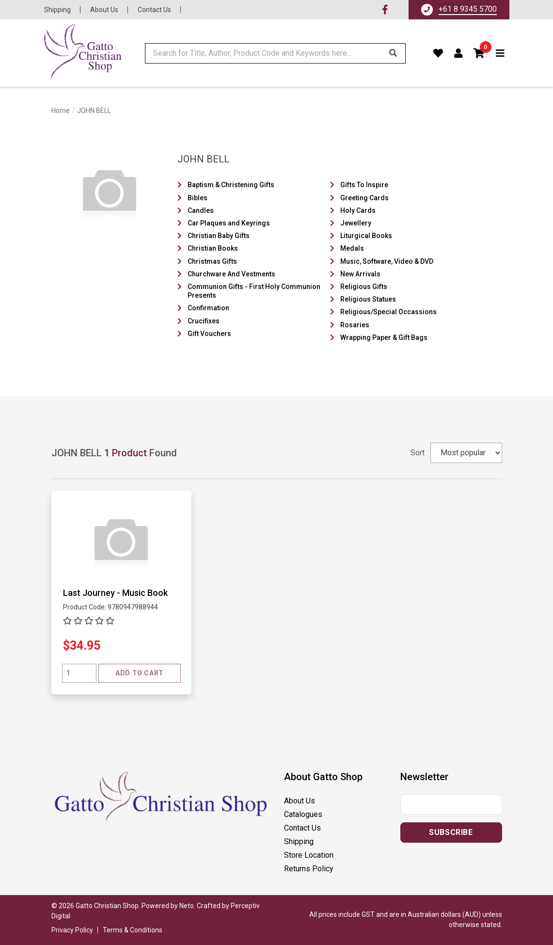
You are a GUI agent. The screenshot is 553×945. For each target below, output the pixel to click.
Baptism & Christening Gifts (231, 185)
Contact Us (154, 10)
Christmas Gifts (212, 261)
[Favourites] (438, 53)
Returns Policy (308, 868)
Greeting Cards (364, 198)
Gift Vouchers (209, 333)
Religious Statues (368, 299)
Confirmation (208, 308)
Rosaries (354, 325)
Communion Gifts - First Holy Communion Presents (254, 291)
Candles (201, 210)
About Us (104, 10)
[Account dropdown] (459, 53)
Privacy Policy (72, 930)
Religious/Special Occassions (388, 312)
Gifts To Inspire (364, 185)
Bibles (197, 198)
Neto (186, 906)
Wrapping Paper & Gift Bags (383, 337)
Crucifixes (204, 321)
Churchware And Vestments (231, 274)
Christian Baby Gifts (219, 236)
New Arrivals (360, 274)
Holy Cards (358, 210)
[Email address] (451, 804)
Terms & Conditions (132, 930)
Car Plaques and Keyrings (229, 223)
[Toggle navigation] (500, 53)
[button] (479, 53)
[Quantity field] (79, 673)
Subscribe (451, 832)
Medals (352, 248)
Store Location (308, 855)
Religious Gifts (363, 286)
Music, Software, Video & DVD (386, 261)
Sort (418, 452)
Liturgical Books (366, 236)
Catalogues (303, 814)
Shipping (57, 10)
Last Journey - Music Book (115, 593)
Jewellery (355, 223)
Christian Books (213, 248)
